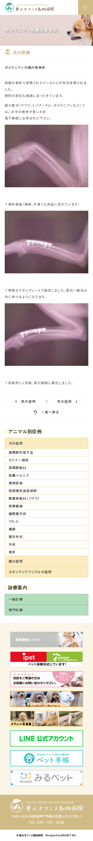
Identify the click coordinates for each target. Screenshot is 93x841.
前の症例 (25, 401)
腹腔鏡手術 (18, 513)
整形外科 (16, 536)
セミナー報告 (19, 460)
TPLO (13, 521)
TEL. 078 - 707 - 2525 (46, 822)
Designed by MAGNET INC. (61, 835)
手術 (12, 544)
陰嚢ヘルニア (19, 475)
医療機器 (16, 506)
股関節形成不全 (21, 452)
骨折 (12, 552)
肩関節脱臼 (18, 467)
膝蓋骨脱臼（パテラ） (24, 498)
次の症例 (67, 401)
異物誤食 (16, 483)
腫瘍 (12, 529)
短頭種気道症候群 (23, 490)
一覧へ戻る (47, 412)
